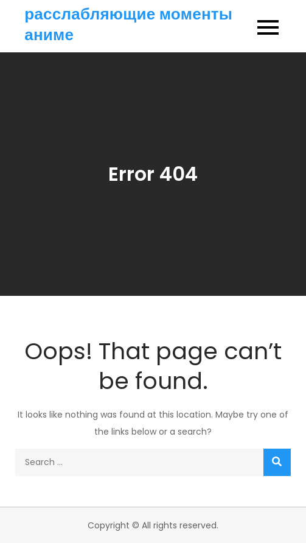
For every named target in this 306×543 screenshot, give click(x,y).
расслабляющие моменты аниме (128, 24)
